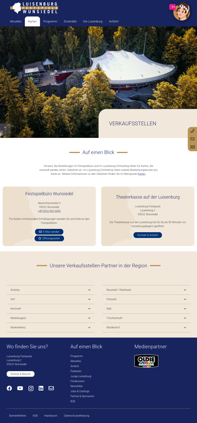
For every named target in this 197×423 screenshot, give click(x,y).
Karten (141, 173)
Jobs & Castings (79, 391)
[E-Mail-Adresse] (51, 388)
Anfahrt (74, 366)
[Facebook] (9, 388)
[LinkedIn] (41, 388)
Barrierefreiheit (17, 415)
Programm (76, 356)
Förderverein (77, 381)
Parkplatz (75, 371)
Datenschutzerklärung (76, 415)
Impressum (50, 415)
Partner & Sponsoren (82, 396)
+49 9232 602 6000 (49, 211)
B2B (72, 401)
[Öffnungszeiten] (49, 238)
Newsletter (76, 386)
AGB (35, 415)
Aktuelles (75, 361)
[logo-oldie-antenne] (146, 361)
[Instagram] (30, 388)
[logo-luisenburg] (34, 8)
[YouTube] (20, 388)
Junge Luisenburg (80, 376)
